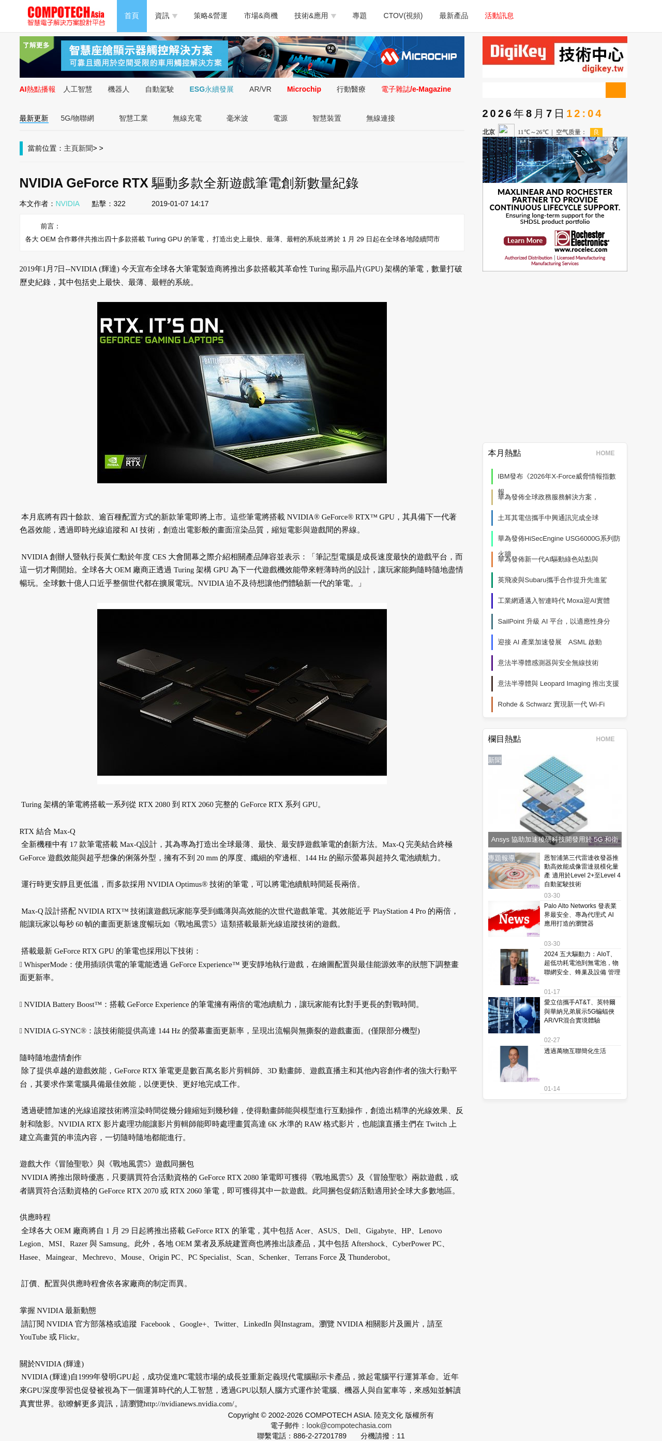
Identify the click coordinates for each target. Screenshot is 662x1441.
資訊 (166, 15)
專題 (360, 15)
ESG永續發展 (212, 89)
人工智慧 (78, 89)
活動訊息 (499, 15)
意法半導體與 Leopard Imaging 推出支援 (559, 683)
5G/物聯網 (78, 118)
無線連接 (380, 118)
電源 (280, 118)
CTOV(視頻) (403, 15)
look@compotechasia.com (349, 1425)
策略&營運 (211, 15)
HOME (609, 453)
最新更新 (34, 118)
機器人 (119, 89)
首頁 (132, 15)
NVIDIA (68, 203)
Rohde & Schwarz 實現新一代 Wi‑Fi (551, 704)
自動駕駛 (159, 89)
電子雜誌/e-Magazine (416, 89)
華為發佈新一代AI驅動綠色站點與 (548, 559)
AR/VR (260, 89)
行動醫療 (351, 89)
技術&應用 (315, 15)
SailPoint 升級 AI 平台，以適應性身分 (554, 621)
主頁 (71, 148)
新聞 (86, 148)
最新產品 (454, 15)
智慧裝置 (326, 118)
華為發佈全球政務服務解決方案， (548, 497)
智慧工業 (133, 118)
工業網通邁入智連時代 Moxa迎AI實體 (554, 600)
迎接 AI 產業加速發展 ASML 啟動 (550, 642)
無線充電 (187, 118)
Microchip (304, 89)
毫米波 (237, 118)
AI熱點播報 (38, 89)
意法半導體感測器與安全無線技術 (548, 663)
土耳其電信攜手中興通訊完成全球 (548, 518)
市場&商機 (261, 15)
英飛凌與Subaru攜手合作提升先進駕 (552, 580)
